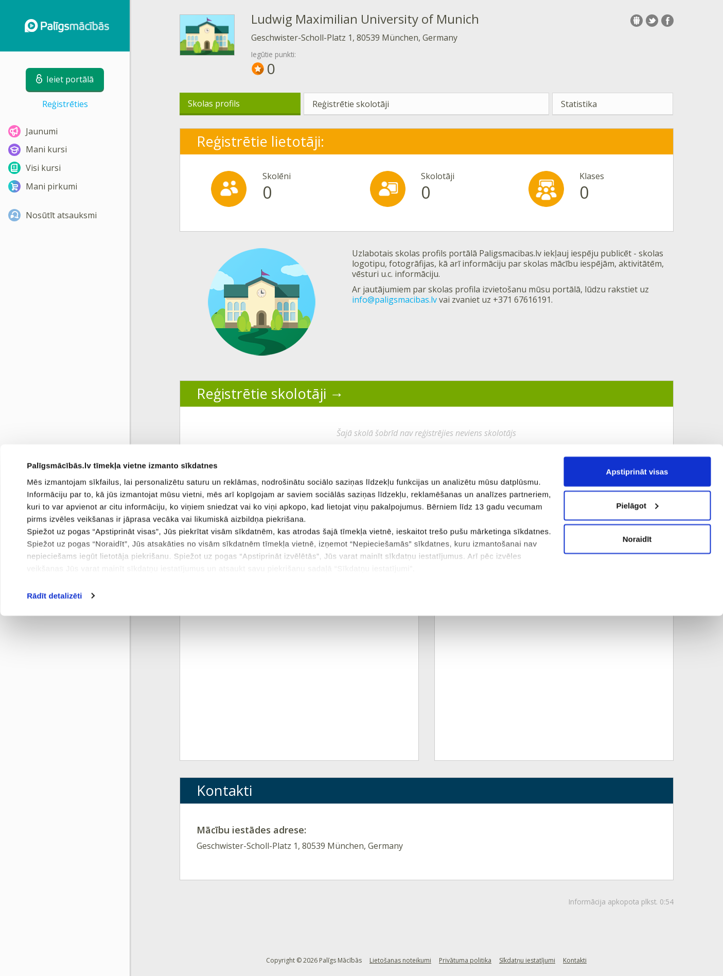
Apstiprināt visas (637, 831)
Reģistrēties (65, 104)
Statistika (579, 104)
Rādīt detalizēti (54, 955)
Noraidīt (637, 899)
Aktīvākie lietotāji (507, 488)
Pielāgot (637, 865)
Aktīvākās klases (249, 488)
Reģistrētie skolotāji (350, 104)
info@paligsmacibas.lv (394, 299)
